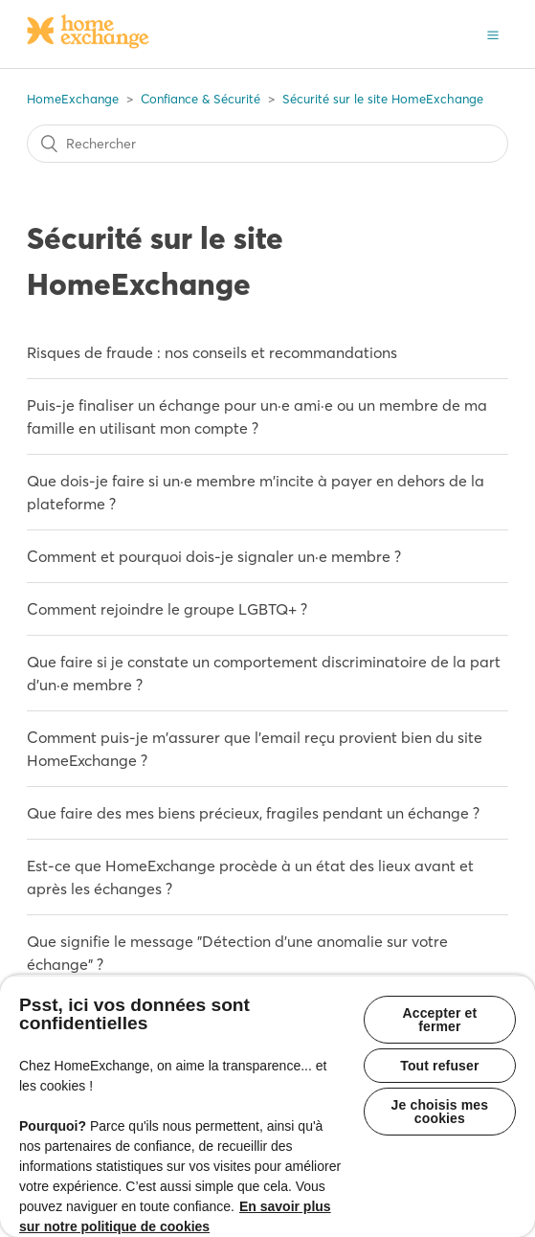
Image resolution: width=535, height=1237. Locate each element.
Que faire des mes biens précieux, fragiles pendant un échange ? (253, 812)
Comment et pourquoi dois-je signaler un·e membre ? (214, 556)
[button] (493, 33)
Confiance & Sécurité (200, 98)
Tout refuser (439, 1065)
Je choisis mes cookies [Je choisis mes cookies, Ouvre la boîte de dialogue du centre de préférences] (440, 1111)
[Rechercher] (267, 143)
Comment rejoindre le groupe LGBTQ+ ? (167, 608)
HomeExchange (73, 98)
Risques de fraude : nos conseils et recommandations (212, 352)
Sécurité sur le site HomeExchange (382, 98)
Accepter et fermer (440, 1019)
